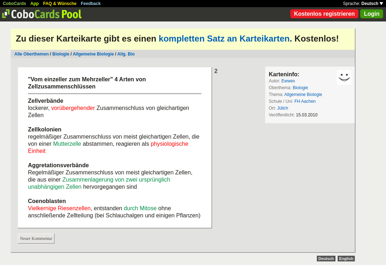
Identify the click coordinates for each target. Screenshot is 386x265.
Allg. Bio (126, 54)
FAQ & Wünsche (59, 3)
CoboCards (14, 3)
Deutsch (372, 3)
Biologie (60, 54)
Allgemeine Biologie (93, 54)
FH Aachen (304, 101)
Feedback (91, 3)
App (34, 3)
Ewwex (288, 80)
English (346, 258)
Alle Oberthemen (31, 54)
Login (372, 14)
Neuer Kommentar (36, 238)
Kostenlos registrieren (324, 14)
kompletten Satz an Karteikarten (224, 38)
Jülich (282, 108)
